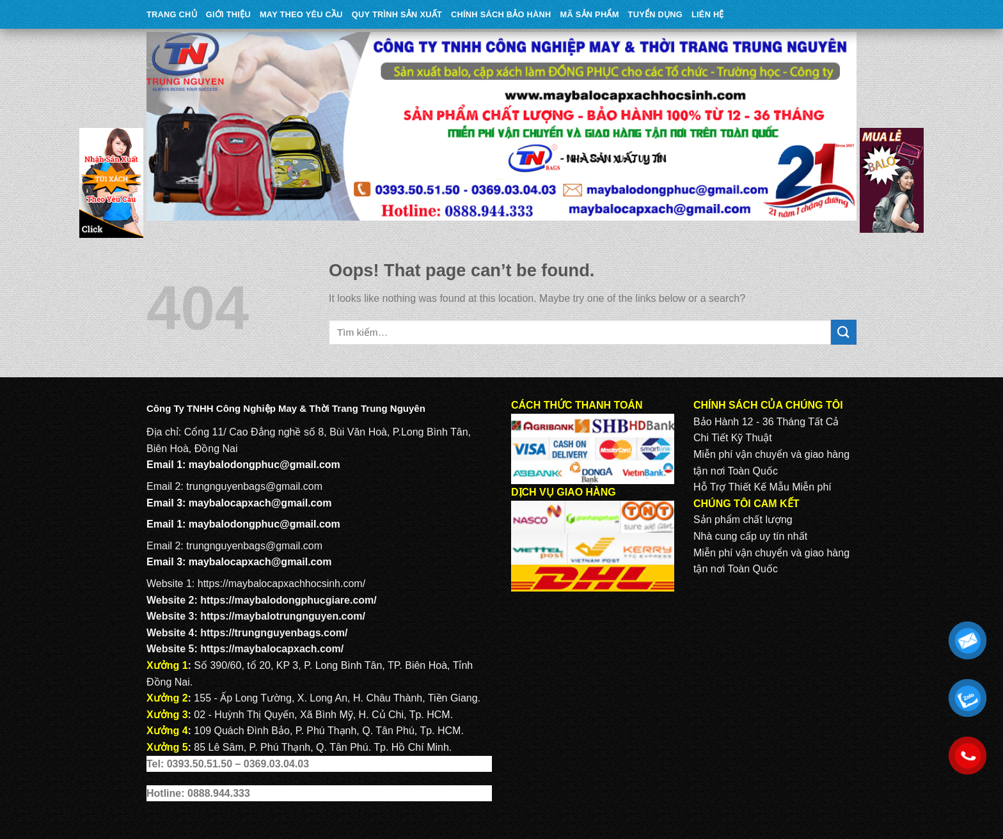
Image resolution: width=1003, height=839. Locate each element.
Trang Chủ (171, 14)
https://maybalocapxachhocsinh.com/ (281, 583)
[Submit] (844, 332)
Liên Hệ (707, 14)
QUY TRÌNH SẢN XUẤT (397, 14)
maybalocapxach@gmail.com (260, 503)
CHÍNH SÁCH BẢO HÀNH (501, 14)
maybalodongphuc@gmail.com (264, 464)
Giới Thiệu (228, 14)
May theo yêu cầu (301, 14)
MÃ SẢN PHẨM (589, 14)
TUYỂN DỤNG (655, 14)
